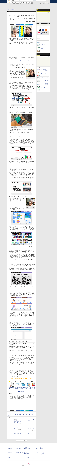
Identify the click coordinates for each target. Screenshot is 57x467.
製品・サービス (42, 3)
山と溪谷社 (25, 452)
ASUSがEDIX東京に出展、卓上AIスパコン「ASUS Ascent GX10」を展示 (45, 87)
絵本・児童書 (25, 378)
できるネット (9, 457)
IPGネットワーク (42, 453)
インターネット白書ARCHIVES (12, 458)
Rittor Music (25, 446)
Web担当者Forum (10, 448)
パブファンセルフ (42, 452)
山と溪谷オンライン (27, 453)
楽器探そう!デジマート (28, 448)
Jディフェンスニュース (35, 448)
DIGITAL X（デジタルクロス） (19, 452)
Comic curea (41, 448)
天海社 (41, 447)
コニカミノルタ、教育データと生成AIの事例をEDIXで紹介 (45, 45)
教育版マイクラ (22, 3)
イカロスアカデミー (35, 452)
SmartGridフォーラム (18, 447)
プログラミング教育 (27, 3)
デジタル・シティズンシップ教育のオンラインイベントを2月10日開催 (31, 420)
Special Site (40, 23)
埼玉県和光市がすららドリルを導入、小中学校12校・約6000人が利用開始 (45, 73)
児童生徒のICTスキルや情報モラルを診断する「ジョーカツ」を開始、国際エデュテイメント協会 (31, 428)
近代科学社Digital (27, 457)
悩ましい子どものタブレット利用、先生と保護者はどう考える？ (17, 421)
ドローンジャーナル (10, 452)
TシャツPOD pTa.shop (43, 454)
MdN (32, 453)
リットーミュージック (27, 447)
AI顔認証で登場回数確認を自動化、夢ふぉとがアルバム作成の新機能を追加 (45, 78)
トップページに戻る (22, 440)
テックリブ (33, 457)
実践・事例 (32, 3)
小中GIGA (14, 3)
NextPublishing (17, 457)
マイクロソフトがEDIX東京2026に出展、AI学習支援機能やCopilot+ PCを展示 (44, 39)
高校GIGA (17, 3)
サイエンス (31, 378)
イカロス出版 (33, 446)
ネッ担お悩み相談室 (10, 453)
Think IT (9, 447)
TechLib (34, 458)
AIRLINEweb (34, 447)
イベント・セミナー (36, 3)
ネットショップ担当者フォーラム (20, 448)
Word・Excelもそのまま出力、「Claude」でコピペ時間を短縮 (44, 48)
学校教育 (12, 378)
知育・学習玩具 (18, 378)
